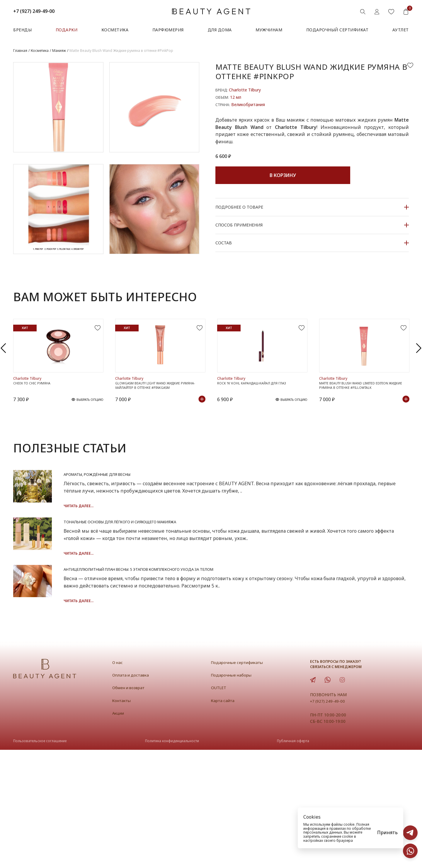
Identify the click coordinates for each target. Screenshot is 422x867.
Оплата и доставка (132, 792)
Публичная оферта (293, 858)
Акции (119, 830)
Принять (387, 832)
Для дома (220, 30)
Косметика (115, 30)
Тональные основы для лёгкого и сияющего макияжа (213, 586)
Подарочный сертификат (337, 30)
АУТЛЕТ (400, 30)
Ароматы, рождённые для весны (179, 513)
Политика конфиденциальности (172, 858)
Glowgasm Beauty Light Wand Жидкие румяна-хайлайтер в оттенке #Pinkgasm (156, 423)
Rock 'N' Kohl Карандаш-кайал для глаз (257, 420)
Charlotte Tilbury (245, 90)
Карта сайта (224, 817)
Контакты (123, 817)
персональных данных (322, 832)
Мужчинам (269, 30)
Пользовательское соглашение (40, 858)
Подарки (67, 30)
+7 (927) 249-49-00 (34, 11)
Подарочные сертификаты (240, 779)
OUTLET (219, 805)
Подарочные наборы (233, 792)
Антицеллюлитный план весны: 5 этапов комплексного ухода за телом (240, 660)
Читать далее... (146, 545)
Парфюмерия (168, 30)
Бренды (22, 30)
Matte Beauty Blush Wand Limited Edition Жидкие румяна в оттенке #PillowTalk (361, 423)
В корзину (283, 175)
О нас (118, 779)
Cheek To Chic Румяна (35, 420)
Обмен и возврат (130, 805)
